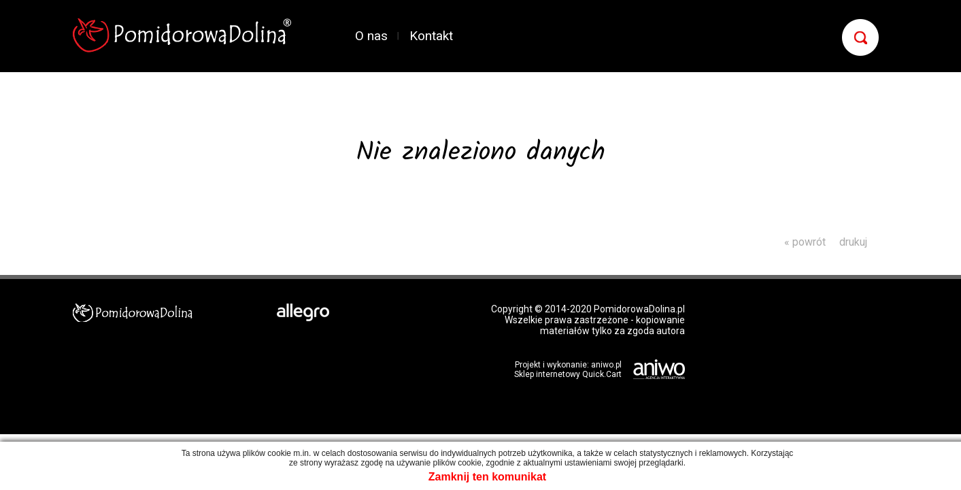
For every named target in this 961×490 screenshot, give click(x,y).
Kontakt (431, 36)
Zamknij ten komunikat (487, 477)
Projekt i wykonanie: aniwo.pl (568, 365)
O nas (371, 36)
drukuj (853, 241)
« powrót (805, 241)
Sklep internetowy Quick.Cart (568, 374)
